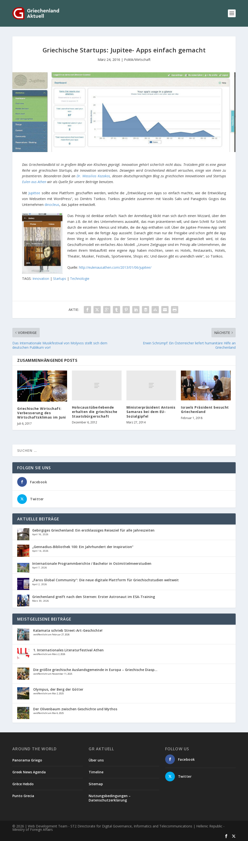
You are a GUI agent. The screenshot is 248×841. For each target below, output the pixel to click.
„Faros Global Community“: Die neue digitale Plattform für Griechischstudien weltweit (105, 580)
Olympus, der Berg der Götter (58, 689)
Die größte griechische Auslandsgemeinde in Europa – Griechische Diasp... (95, 669)
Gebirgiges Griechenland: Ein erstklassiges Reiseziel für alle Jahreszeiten (93, 530)
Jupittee (34, 193)
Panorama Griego (27, 760)
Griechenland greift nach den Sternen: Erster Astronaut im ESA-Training (93, 596)
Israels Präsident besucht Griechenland (205, 409)
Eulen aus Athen (34, 181)
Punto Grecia (23, 795)
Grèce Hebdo (23, 784)
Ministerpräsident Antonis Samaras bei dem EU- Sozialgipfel (151, 411)
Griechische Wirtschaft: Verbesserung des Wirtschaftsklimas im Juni (41, 413)
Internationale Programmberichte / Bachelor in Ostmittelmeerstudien (91, 563)
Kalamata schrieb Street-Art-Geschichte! (67, 630)
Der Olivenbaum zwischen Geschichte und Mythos (75, 709)
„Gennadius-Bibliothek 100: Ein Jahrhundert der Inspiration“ (82, 546)
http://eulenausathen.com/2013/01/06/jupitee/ (115, 267)
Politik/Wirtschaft (137, 59)
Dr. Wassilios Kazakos (93, 176)
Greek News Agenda (29, 772)
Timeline (96, 772)
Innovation (40, 278)
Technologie (79, 278)
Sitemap (96, 784)
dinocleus (52, 204)
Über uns (96, 760)
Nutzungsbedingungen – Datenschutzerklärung (110, 797)
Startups (59, 278)
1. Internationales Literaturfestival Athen (68, 650)
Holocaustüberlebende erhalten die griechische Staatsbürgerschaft (94, 411)
